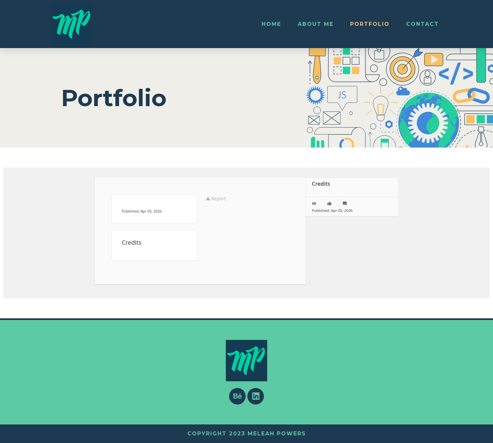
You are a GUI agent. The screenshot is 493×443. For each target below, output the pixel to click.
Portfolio (370, 24)
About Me (316, 24)
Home (271, 24)
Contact (422, 24)
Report (216, 198)
